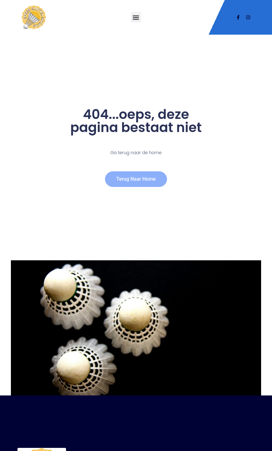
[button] (136, 17)
